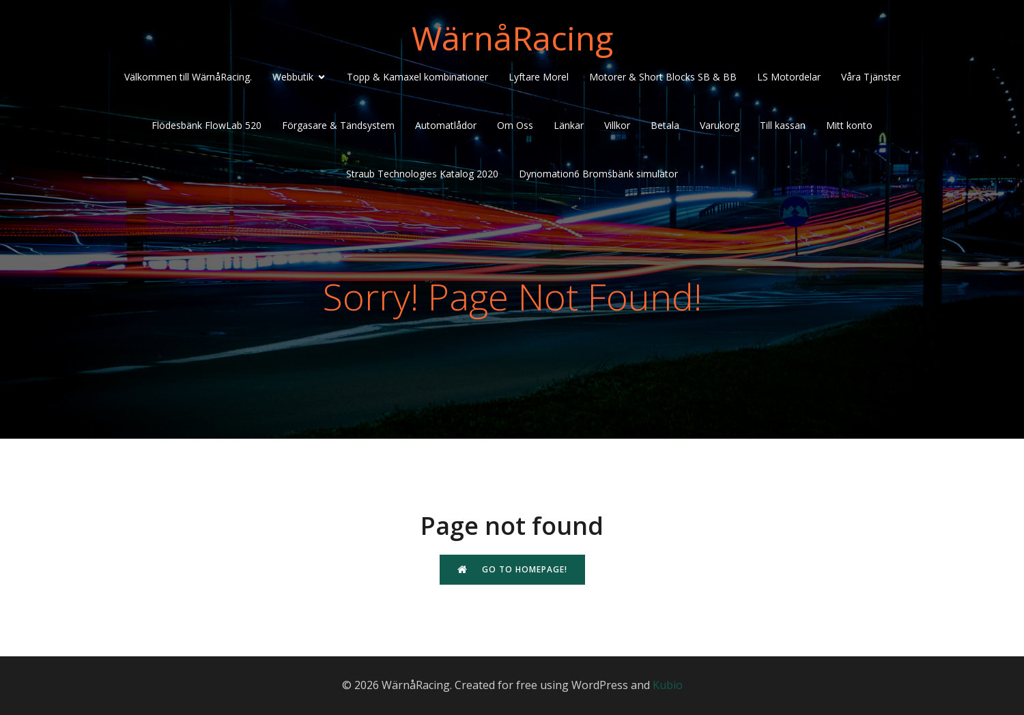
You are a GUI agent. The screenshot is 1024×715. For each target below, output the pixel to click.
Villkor (617, 125)
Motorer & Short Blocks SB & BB (663, 76)
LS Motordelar (789, 76)
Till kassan (783, 125)
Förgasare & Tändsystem (338, 125)
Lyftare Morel (539, 76)
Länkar (569, 125)
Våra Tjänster (870, 76)
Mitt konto (849, 125)
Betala (665, 125)
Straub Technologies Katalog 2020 (422, 173)
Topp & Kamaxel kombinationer (417, 76)
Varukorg (719, 125)
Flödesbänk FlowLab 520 (206, 125)
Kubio (668, 684)
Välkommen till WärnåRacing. (188, 76)
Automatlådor (446, 125)
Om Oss (515, 125)
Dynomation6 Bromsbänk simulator (598, 173)
